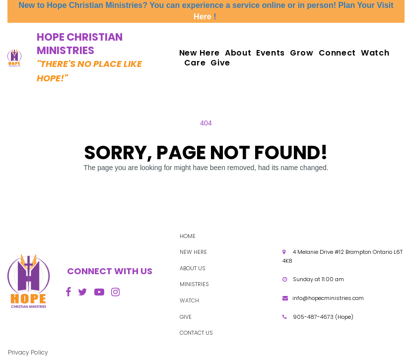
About (238, 53)
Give (220, 63)
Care (195, 63)
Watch (375, 53)
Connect (337, 53)
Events (270, 53)
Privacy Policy (28, 352)
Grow (302, 53)
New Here (199, 53)
